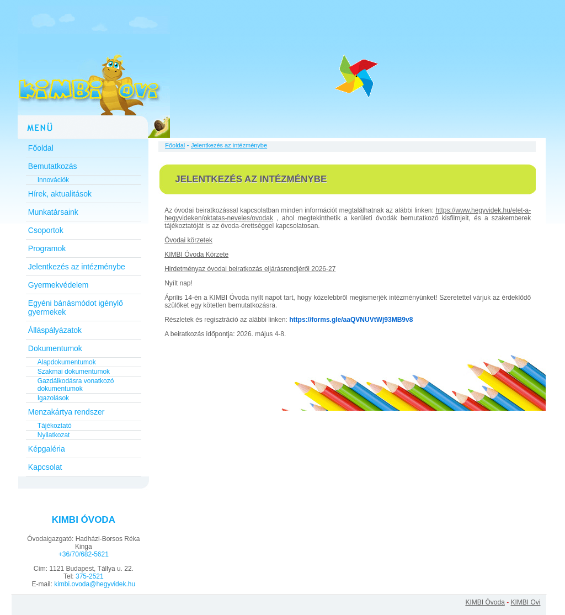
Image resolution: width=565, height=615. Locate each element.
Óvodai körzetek (188, 240)
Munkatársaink (53, 212)
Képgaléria (46, 448)
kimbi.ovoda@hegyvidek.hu (94, 584)
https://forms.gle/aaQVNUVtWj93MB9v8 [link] (351, 320)
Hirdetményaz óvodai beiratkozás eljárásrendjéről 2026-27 (249, 269)
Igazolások (53, 398)
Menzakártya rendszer (66, 411)
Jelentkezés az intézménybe (76, 266)
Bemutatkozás (52, 166)
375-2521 (90, 576)
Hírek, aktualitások (60, 193)
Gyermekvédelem (58, 284)
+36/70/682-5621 (83, 554)
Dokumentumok (55, 348)
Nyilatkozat (54, 435)
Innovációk (53, 180)
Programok (47, 248)
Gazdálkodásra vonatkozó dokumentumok (76, 385)
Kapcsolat (45, 467)
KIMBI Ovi (525, 602)
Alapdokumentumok (67, 362)
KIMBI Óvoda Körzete (196, 254)
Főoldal (41, 148)
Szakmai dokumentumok (74, 371)
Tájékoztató (55, 426)
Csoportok (45, 230)
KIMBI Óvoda (484, 602)
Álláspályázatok (55, 330)
